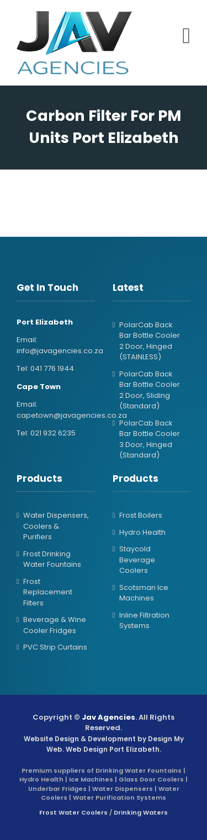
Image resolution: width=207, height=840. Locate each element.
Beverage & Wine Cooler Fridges (54, 625)
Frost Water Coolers (73, 812)
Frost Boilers (140, 515)
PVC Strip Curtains (55, 647)
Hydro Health (142, 532)
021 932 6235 (53, 433)
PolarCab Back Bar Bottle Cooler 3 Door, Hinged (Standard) (149, 439)
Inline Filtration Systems (144, 620)
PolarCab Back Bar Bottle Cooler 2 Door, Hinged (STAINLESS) (149, 341)
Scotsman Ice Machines (143, 593)
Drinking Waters (141, 812)
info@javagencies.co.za (60, 350)
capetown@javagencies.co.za (72, 415)
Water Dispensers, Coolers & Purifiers (56, 526)
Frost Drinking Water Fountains (52, 559)
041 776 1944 (52, 368)
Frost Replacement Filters (47, 592)
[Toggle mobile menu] (186, 36)
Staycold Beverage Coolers (137, 560)
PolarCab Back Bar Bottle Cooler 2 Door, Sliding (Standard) (149, 390)
